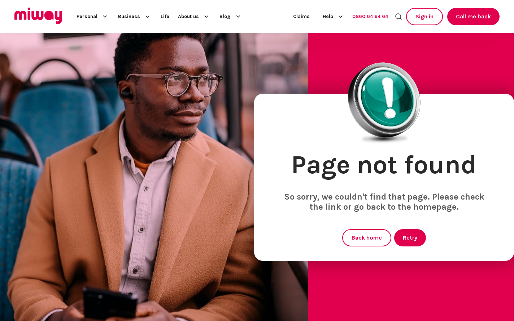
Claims (301, 16)
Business (135, 16)
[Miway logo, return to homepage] (38, 16)
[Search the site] (398, 16)
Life (165, 16)
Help (334, 16)
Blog (231, 16)
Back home (367, 237)
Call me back (473, 16)
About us (194, 16)
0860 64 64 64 (370, 16)
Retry (410, 237)
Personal (93, 16)
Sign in (424, 16)
